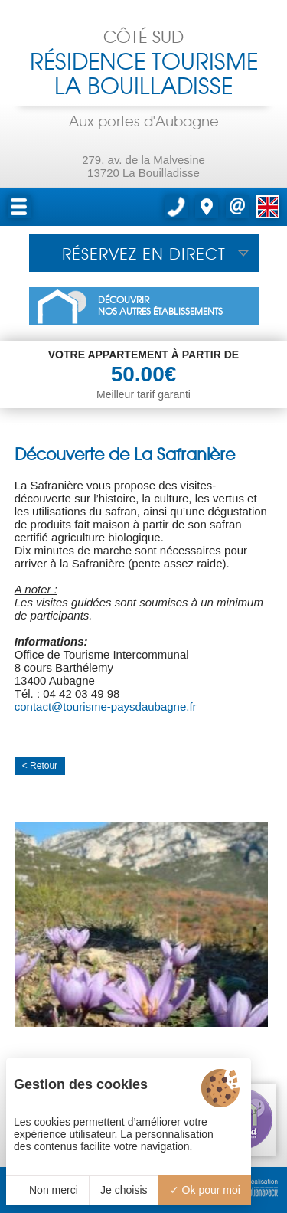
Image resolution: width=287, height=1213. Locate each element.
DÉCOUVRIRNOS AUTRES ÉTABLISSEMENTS (160, 306)
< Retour (39, 765)
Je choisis (123, 1190)
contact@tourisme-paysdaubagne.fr (106, 706)
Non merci (47, 1190)
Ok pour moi (205, 1190)
